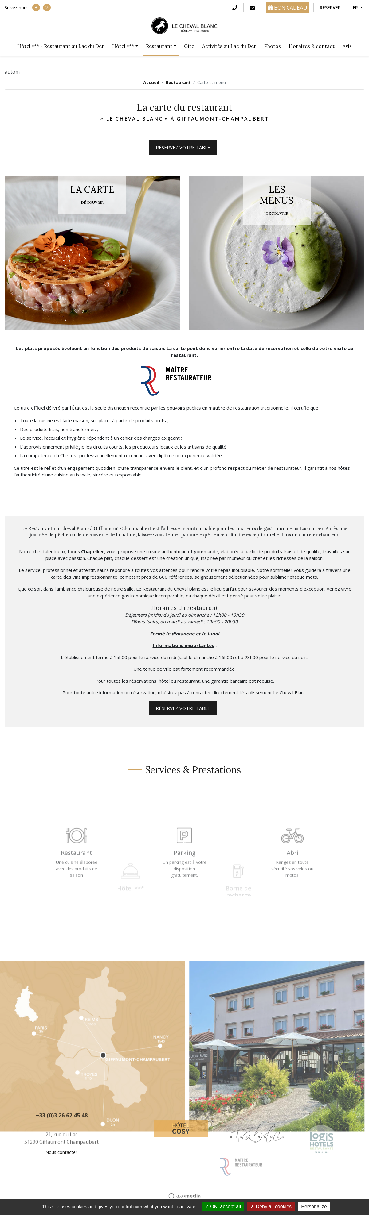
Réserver (330, 7)
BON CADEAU (287, 7)
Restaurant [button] (159, 46)
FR (356, 7)
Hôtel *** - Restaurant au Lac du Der (60, 46)
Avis (347, 46)
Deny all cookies (271, 1206)
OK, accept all (223, 1206)
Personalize (314, 1206)
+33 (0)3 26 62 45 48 (62, 1118)
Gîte (189, 46)
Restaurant (178, 82)
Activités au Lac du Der (229, 46)
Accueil (151, 82)
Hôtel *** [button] (123, 46)
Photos (272, 46)
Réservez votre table (183, 147)
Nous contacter (61, 1152)
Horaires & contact (312, 46)
